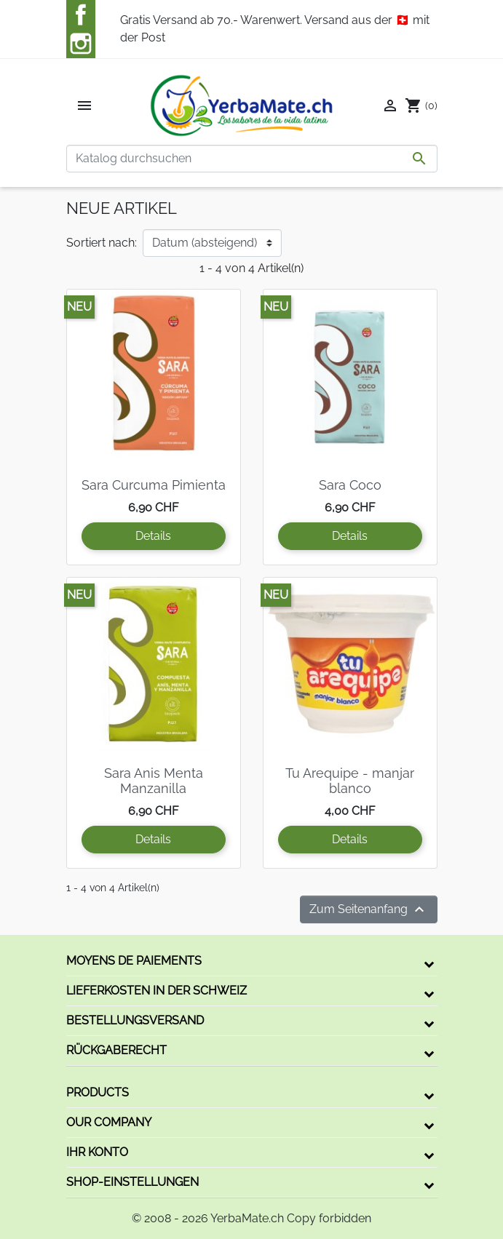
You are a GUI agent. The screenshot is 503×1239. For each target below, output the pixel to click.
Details (153, 536)
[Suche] (251, 158)
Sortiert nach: (101, 243)
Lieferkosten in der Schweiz (156, 990)
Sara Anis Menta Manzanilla (153, 781)
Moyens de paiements (134, 961)
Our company (108, 1122)
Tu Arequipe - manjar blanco (349, 781)
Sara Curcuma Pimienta (154, 485)
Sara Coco (350, 485)
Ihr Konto (97, 1152)
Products (97, 1092)
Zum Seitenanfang (368, 909)
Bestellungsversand (135, 1020)
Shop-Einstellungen (132, 1182)
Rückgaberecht (116, 1050)
